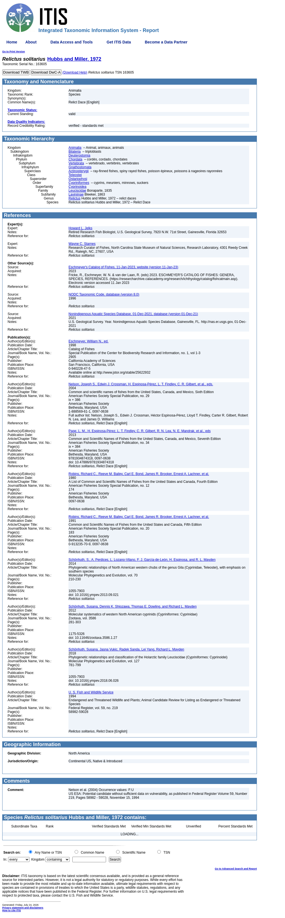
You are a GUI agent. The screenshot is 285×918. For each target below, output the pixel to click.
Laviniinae (75, 194)
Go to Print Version (13, 51)
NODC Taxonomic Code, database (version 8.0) (103, 294)
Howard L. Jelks (80, 228)
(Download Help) (74, 72)
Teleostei (75, 175)
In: (5, 859)
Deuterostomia (79, 155)
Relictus (74, 198)
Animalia (74, 148)
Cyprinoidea (77, 187)
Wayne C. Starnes (81, 244)
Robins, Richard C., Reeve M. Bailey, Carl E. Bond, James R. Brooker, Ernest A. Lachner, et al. (138, 474)
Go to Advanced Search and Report (236, 868)
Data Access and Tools (71, 42)
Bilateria (74, 152)
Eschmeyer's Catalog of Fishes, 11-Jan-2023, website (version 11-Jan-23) (123, 267)
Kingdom (37, 859)
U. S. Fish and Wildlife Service (90, 692)
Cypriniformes (78, 183)
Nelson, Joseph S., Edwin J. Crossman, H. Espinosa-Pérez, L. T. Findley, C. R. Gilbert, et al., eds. (140, 384)
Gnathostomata (79, 167)
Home (11, 42)
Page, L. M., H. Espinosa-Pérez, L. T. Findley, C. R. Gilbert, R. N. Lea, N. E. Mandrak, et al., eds (139, 431)
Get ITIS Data (119, 42)
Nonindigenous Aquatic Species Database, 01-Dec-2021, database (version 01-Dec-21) (133, 314)
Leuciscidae (77, 191)
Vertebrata (76, 163)
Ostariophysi (77, 179)
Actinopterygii (78, 171)
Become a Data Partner (166, 42)
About (30, 42)
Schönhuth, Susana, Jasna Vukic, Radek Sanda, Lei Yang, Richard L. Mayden (126, 649)
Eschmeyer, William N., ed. (88, 341)
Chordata (75, 159)
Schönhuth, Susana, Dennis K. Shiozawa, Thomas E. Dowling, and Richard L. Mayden (132, 606)
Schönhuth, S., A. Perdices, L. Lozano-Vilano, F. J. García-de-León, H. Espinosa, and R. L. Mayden (141, 560)
